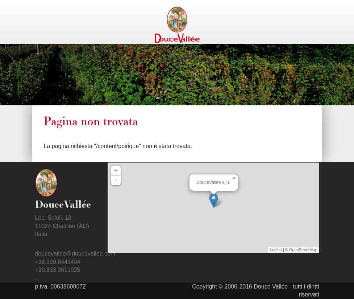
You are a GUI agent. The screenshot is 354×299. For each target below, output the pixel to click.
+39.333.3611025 (57, 270)
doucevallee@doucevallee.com (75, 253)
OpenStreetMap (303, 250)
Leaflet (276, 250)
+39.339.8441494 (57, 262)
